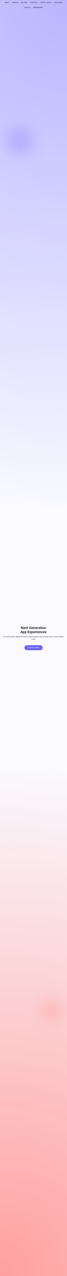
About (7, 2)
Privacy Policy (45, 2)
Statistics (34, 2)
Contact (27, 7)
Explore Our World (33, 647)
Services (15, 2)
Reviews (24, 2)
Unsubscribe (38, 7)
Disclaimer (58, 2)
